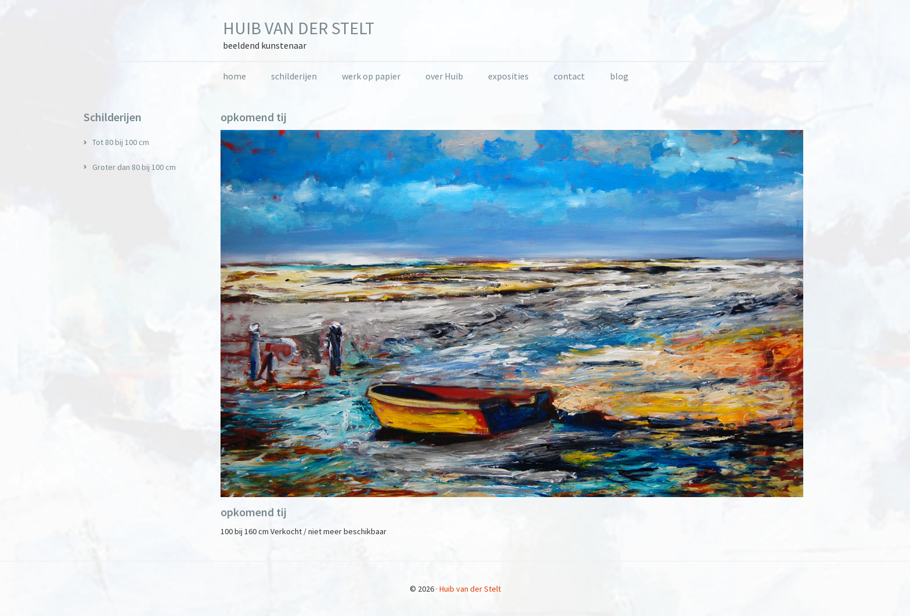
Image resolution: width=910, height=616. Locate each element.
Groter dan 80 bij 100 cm (134, 167)
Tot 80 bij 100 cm (120, 142)
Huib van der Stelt (298, 28)
